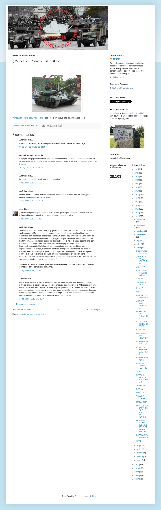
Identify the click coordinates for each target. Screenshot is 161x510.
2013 (137, 213)
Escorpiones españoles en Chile (141, 273)
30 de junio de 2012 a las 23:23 (32, 167)
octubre (140, 231)
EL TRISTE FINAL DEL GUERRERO (142, 350)
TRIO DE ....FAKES (141, 397)
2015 (137, 205)
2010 (137, 468)
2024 (137, 173)
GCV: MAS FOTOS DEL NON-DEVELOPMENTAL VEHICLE (141, 426)
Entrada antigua (93, 309)
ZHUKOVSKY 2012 (142, 283)
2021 (137, 184)
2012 (137, 216)
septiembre (141, 235)
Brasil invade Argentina (141, 252)
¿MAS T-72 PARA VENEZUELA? (142, 260)
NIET (138, 292)
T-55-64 (139, 279)
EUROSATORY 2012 (142, 359)
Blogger (95, 496)
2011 (137, 464)
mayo (139, 445)
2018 (137, 194)
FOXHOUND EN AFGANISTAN (142, 314)
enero (139, 460)
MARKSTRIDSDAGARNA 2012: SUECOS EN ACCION (142, 411)
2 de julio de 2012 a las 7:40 (31, 201)
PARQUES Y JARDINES (142, 296)
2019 (137, 191)
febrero (140, 456)
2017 (137, 198)
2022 (137, 180)
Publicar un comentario (25, 304)
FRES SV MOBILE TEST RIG (141, 365)
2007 (137, 479)
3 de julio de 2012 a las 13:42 (31, 270)
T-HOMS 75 (141, 385)
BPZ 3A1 (140, 389)
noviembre (141, 225)
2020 (137, 187)
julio (139, 244)
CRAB (138, 441)
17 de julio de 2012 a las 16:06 (32, 299)
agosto (140, 240)
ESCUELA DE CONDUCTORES (142, 324)
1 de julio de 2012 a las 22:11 (31, 183)
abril (139, 449)
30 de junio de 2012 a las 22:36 (32, 147)
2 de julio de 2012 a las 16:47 (31, 219)
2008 (137, 475)
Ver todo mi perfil (117, 77)
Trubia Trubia (115, 88)
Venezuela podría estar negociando (28, 118)
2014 (137, 209)
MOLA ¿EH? (141, 402)
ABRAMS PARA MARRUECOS (142, 304)
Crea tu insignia (127, 88)
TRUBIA (116, 59)
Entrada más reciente (22, 309)
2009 (137, 472)
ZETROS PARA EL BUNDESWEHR (142, 378)
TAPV (138, 371)
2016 (137, 202)
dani (21, 209)
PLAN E (139, 288)
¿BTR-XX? (140, 267)
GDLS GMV (141, 330)
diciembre (141, 219)
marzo (139, 453)
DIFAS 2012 (141, 393)
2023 (137, 176)
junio (139, 248)
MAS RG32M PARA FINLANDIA (142, 335)
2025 (137, 169)
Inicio (59, 309)
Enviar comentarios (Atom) (35, 314)
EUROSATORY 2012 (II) (142, 342)
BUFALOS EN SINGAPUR (142, 436)
